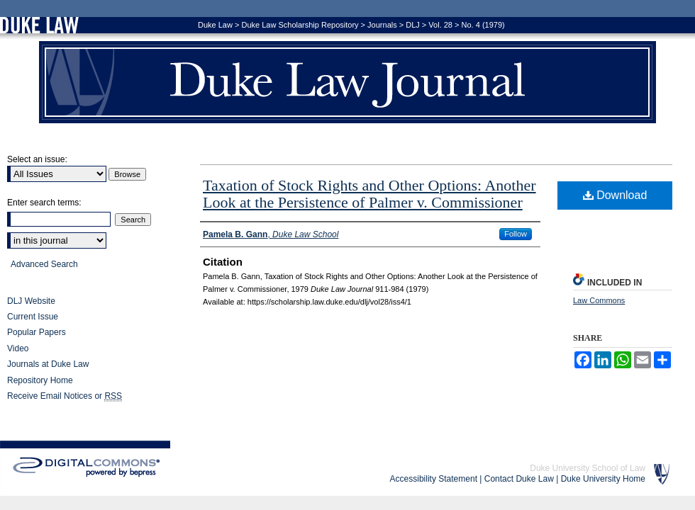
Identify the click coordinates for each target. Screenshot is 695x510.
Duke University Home (603, 479)
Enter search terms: (44, 203)
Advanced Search (44, 264)
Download (615, 195)
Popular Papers (36, 332)
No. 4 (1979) (483, 25)
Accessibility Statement (433, 479)
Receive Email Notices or (64, 396)
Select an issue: (37, 159)
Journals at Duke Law (48, 364)
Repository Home (40, 380)
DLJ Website (31, 301)
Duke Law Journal (347, 82)
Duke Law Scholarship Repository (299, 25)
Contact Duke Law (519, 479)
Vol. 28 (440, 25)
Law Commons (599, 300)
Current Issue (32, 317)
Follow (515, 234)
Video (17, 348)
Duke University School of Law (587, 468)
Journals (382, 25)
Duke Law (215, 25)
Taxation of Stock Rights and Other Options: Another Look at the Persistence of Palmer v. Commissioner (369, 193)
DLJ (413, 25)
